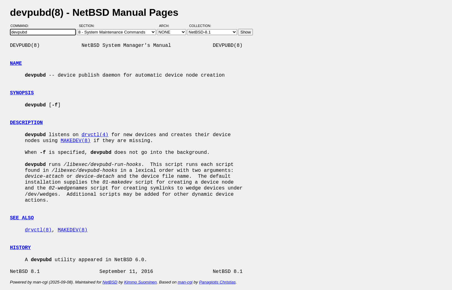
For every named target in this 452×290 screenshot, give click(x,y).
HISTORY (20, 247)
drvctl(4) (94, 135)
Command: (22, 26)
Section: (88, 26)
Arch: (167, 26)
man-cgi (185, 282)
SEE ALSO (22, 218)
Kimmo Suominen (140, 282)
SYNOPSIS (22, 93)
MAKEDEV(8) (75, 140)
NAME (16, 63)
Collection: (200, 26)
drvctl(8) (38, 230)
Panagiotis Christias (217, 282)
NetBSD (110, 282)
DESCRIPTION (26, 122)
